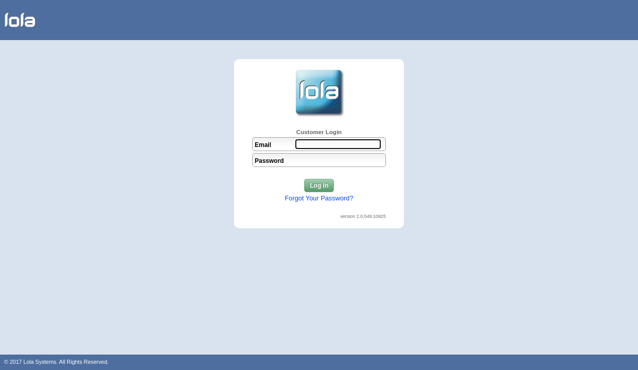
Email (263, 145)
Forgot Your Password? (319, 198)
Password (269, 160)
